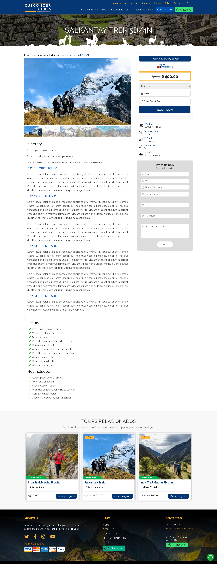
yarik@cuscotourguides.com (125, 3)
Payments (178, 3)
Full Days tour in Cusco (93, 9)
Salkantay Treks (57, 55)
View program (68, 493)
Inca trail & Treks (120, 9)
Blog (189, 3)
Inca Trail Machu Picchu (52, 484)
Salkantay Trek (108, 484)
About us (146, 3)
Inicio (27, 55)
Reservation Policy (162, 3)
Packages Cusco (143, 9)
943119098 (185, 9)
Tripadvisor (116, 545)
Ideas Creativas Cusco (143, 560)
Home (106, 521)
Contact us (164, 9)
